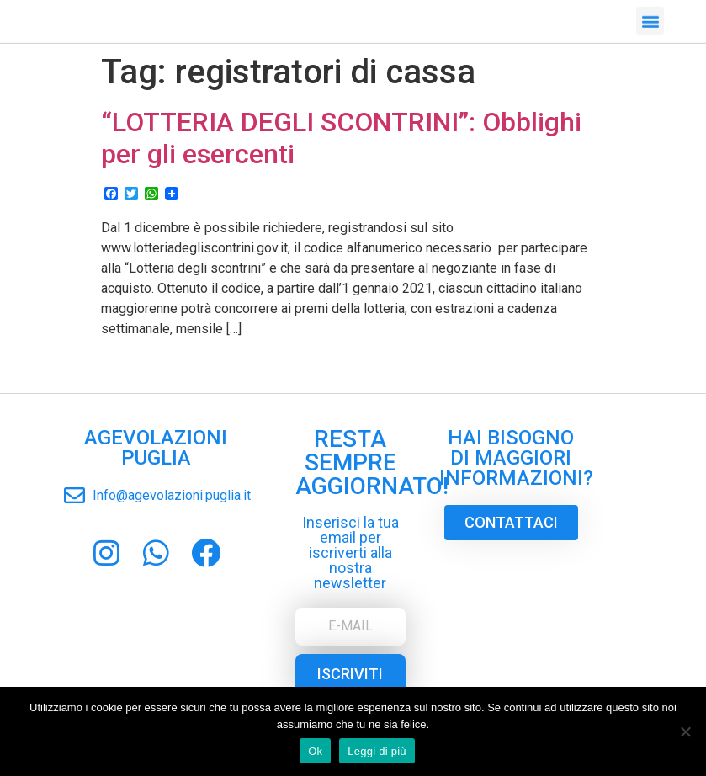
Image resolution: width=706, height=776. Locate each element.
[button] (650, 18)
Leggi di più (377, 751)
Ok (315, 751)
